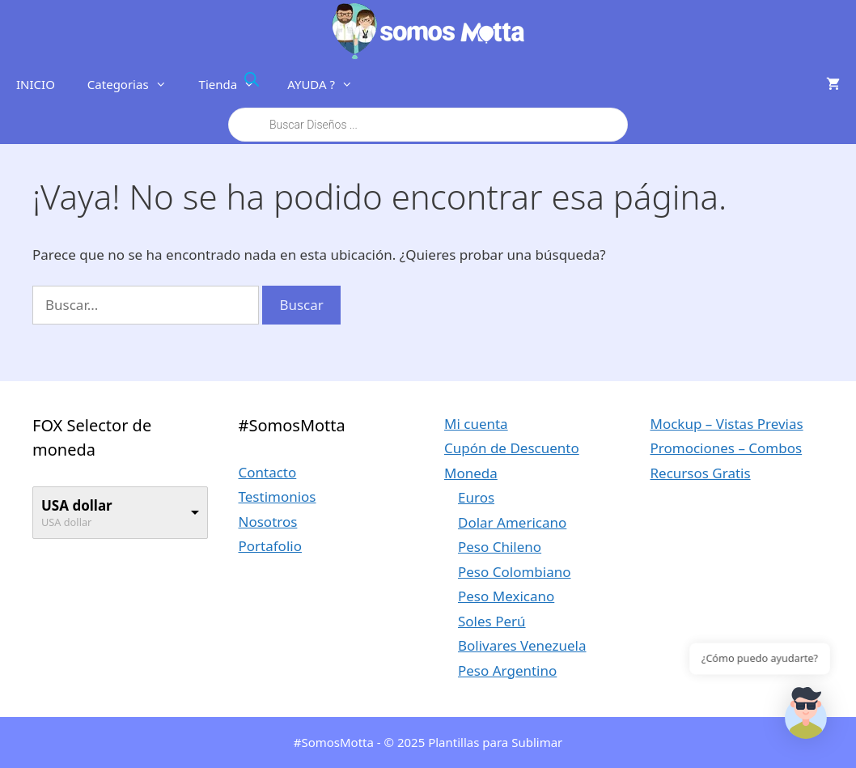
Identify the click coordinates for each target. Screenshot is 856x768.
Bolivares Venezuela (522, 645)
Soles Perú (492, 621)
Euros (476, 497)
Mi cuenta (476, 423)
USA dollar (76, 505)
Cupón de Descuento (511, 448)
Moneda (471, 473)
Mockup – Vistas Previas (726, 423)
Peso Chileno (499, 546)
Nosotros (268, 521)
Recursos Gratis (700, 473)
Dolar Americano (512, 522)
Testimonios (277, 496)
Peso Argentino (507, 670)
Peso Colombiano (514, 571)
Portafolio (270, 546)
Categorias (135, 84)
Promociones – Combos (726, 448)
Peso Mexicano (506, 596)
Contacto (268, 472)
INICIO (35, 84)
